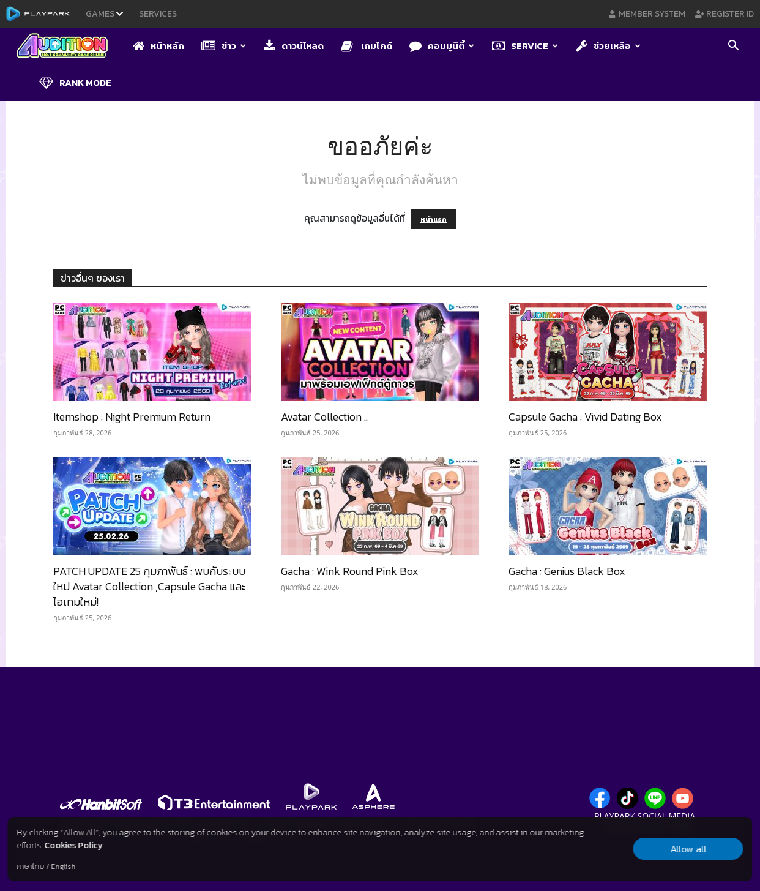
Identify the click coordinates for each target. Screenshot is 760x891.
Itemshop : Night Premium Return (131, 416)
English (63, 866)
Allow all (688, 848)
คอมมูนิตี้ (441, 46)
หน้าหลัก (158, 46)
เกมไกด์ (366, 46)
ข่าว (223, 46)
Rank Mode (75, 82)
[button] (733, 46)
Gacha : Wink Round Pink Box (350, 571)
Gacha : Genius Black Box (567, 571)
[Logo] (68, 47)
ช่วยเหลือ (608, 46)
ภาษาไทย (30, 866)
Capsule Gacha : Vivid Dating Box (585, 416)
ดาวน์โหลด (294, 46)
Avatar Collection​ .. (324, 416)
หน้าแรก (433, 219)
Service (525, 46)
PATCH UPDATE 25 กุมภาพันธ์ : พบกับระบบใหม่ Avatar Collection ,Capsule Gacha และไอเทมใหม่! (149, 586)
